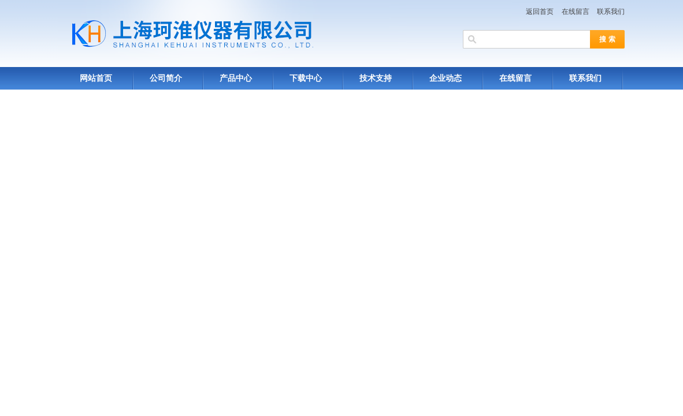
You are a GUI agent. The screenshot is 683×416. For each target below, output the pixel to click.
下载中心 (305, 78)
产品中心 (236, 78)
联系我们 (611, 12)
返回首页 (540, 12)
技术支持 (375, 78)
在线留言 (575, 12)
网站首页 (96, 78)
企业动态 (445, 78)
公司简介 (166, 78)
